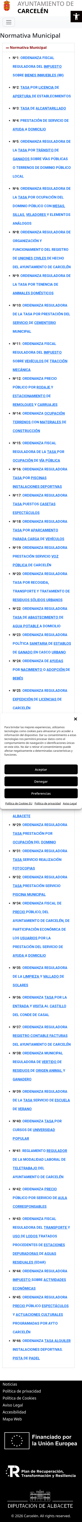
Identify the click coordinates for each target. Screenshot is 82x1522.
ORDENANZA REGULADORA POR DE (40, 530)
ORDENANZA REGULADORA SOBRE (40, 1280)
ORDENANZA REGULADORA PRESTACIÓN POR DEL (40, 833)
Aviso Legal (70, 803)
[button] (76, 16)
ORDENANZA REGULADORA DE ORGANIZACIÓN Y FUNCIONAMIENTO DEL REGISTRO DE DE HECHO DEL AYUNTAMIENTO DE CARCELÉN (42, 249)
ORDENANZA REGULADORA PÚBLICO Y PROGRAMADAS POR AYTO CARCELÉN (41, 1314)
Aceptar (41, 769)
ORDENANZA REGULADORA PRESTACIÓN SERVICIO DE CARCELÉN (40, 556)
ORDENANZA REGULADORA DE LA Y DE (40, 976)
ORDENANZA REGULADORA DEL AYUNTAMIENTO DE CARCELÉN (42, 1036)
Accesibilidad (14, 1412)
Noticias (10, 1384)
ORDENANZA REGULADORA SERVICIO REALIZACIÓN (40, 859)
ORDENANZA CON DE (39, 422)
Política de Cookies (19, 1398)
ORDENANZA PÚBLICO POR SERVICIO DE (40, 1198)
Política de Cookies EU (18, 803)
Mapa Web (12, 1419)
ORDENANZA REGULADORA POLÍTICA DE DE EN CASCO (42, 643)
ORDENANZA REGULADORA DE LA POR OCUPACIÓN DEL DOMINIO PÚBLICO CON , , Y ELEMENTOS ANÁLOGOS (42, 206)
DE (43, 108)
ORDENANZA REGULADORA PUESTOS (40, 504)
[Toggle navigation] (9, 22)
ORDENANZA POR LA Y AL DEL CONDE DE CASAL (40, 1006)
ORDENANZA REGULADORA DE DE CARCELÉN (40, 699)
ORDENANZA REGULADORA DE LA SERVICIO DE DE (41, 1100)
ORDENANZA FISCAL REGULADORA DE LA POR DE (38, 452)
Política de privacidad (48, 803)
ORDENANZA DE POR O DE (41, 669)
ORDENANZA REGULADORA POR (40, 478)
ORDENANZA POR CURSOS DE (37, 1130)
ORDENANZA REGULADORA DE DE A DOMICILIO (40, 617)
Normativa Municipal (28, 47)
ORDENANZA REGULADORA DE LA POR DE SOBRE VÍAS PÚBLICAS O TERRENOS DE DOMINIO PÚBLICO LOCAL (42, 158)
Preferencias (41, 793)
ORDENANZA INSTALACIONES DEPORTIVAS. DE (42, 1349)
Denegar (41, 781)
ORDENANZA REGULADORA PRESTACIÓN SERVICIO (40, 886)
